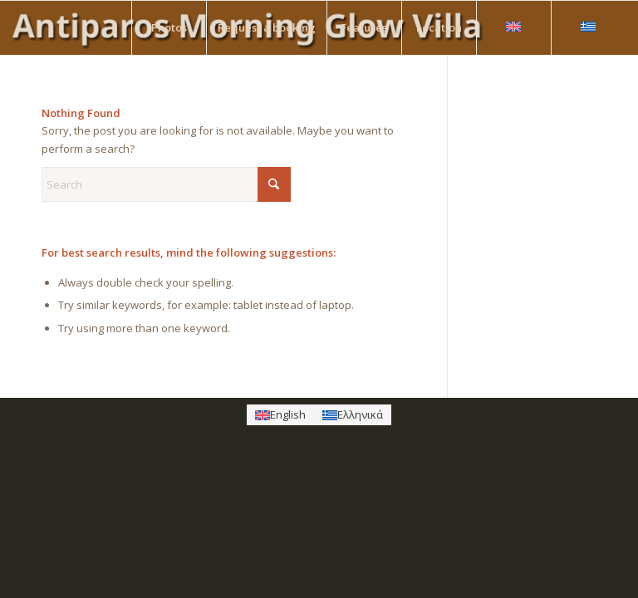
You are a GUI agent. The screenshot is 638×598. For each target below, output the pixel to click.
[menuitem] (168, 28)
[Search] (166, 184)
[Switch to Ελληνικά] (352, 414)
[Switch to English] (280, 414)
